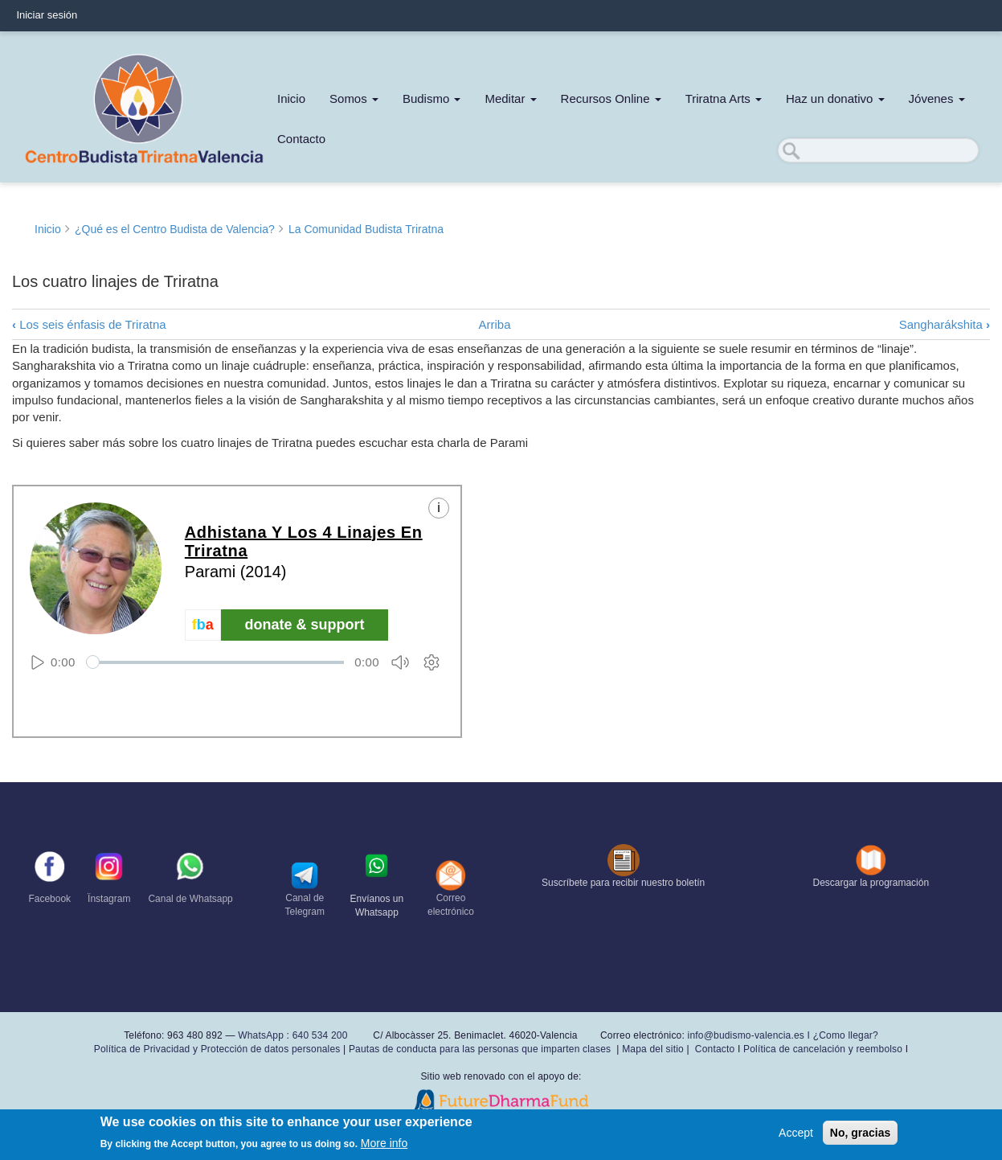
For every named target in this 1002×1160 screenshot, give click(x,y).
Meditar (510, 98)
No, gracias (860, 1132)
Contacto (301, 139)
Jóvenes (937, 98)
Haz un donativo (835, 98)
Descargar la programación (871, 882)
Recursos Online (611, 98)
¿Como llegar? (845, 1035)
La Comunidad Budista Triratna (366, 229)
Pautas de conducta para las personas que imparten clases (480, 1049)
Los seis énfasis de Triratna (89, 324)
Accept (796, 1132)
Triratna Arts (723, 98)
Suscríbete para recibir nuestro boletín (623, 882)
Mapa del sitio (653, 1049)
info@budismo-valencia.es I (750, 1035)
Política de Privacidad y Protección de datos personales (217, 1049)
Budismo (432, 98)
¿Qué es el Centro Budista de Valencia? (175, 229)
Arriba (495, 324)
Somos (353, 98)
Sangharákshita (944, 324)
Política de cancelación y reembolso (822, 1049)
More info (384, 1143)
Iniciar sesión (46, 15)
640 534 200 (318, 1035)
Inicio (291, 98)
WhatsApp (261, 1035)
